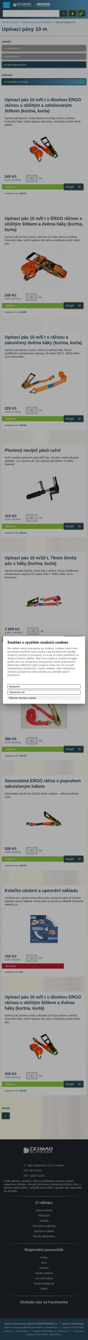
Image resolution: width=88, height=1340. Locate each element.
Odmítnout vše (17, 692)
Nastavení (14, 686)
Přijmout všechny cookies (22, 697)
